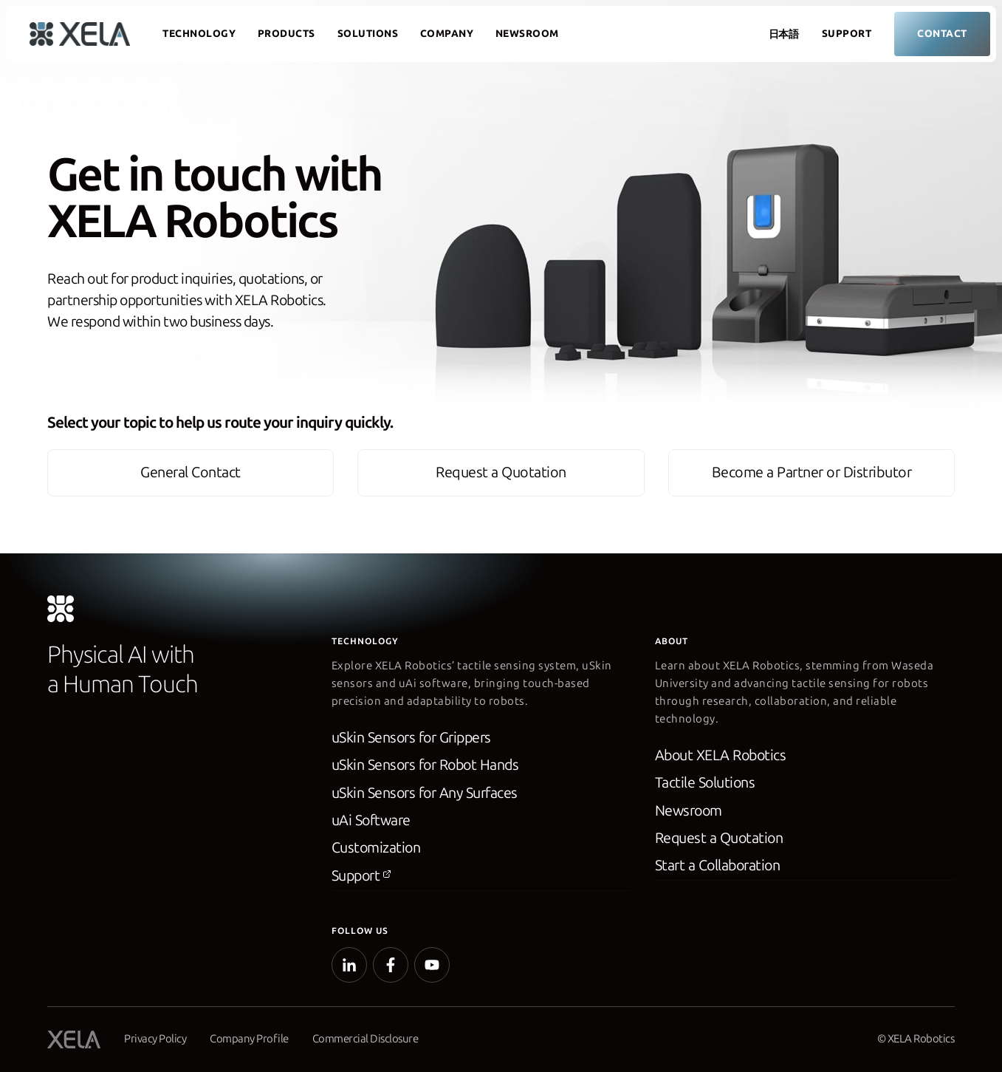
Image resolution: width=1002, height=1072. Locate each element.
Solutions (368, 33)
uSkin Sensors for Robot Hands (428, 768)
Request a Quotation (720, 841)
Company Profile (249, 1038)
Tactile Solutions (706, 786)
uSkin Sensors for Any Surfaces (426, 796)
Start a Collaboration (719, 869)
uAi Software (372, 824)
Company (447, 33)
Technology (199, 33)
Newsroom (527, 33)
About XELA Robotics (722, 759)
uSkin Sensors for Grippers (413, 741)
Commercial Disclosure (366, 1038)
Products (286, 33)
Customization (377, 852)
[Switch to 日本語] (780, 34)
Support (847, 33)
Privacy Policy (155, 1038)
